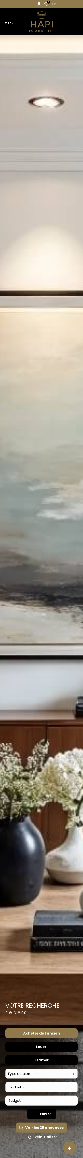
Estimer (41, 1070)
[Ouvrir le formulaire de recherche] (41, 1124)
